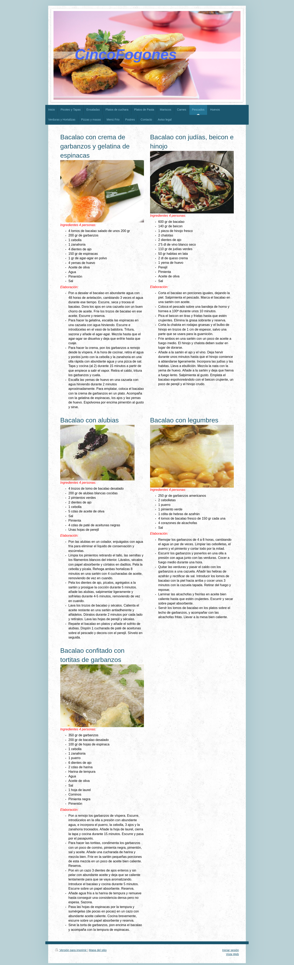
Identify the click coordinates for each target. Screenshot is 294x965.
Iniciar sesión (230, 950)
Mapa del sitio (98, 950)
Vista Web (232, 954)
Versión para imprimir (71, 950)
